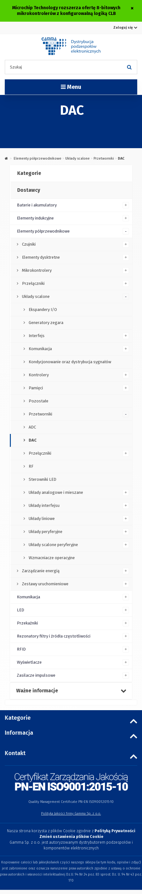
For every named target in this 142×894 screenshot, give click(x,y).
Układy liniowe (41, 518)
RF (30, 466)
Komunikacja (40, 348)
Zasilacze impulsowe (36, 675)
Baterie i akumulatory (37, 205)
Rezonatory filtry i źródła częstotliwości (53, 636)
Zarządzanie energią (40, 570)
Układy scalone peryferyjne (53, 544)
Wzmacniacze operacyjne (51, 557)
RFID (21, 649)
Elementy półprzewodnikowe (37, 158)
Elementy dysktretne (40, 257)
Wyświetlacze (29, 662)
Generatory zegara (45, 322)
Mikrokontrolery (36, 270)
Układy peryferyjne (45, 531)
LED (20, 610)
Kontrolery (38, 374)
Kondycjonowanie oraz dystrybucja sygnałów (69, 361)
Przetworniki (104, 158)
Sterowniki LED (42, 479)
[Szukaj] (129, 67)
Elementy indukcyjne (35, 218)
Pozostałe (38, 401)
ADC (32, 427)
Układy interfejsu (44, 505)
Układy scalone (77, 158)
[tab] (71, 173)
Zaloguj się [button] (125, 27)
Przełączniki (33, 283)
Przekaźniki (27, 623)
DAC (32, 440)
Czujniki (28, 244)
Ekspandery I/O (42, 309)
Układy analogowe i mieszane (55, 492)
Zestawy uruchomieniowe (44, 583)
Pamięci (35, 388)
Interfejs (36, 335)
